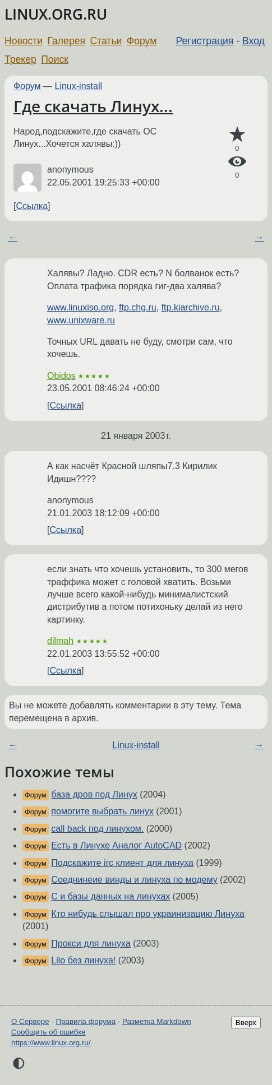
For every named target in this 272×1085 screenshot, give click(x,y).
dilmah (60, 641)
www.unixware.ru (81, 320)
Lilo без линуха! (83, 960)
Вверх (246, 1022)
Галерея (66, 41)
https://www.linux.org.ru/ (50, 1042)
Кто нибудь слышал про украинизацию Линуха (148, 914)
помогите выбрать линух (102, 811)
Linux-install (78, 86)
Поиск (54, 59)
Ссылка (32, 206)
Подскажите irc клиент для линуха (122, 863)
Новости (23, 41)
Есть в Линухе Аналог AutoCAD (116, 845)
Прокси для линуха (90, 943)
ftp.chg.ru (137, 307)
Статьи (106, 41)
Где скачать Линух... (93, 106)
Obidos (61, 376)
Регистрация (205, 41)
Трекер (20, 59)
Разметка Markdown (156, 1021)
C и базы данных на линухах (110, 896)
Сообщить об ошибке (48, 1032)
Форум (141, 41)
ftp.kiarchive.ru (191, 307)
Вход (253, 41)
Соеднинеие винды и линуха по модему (134, 879)
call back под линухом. (97, 828)
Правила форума (86, 1021)
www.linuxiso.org (80, 307)
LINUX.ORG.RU (55, 14)
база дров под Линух (94, 794)
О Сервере (30, 1021)
